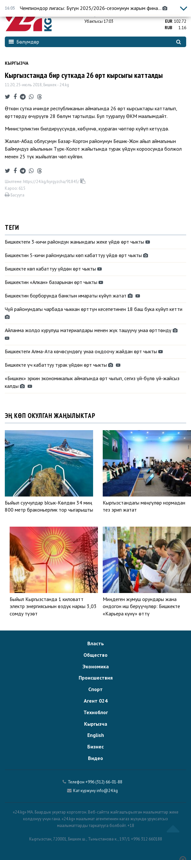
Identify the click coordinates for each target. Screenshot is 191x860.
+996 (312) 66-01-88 (103, 782)
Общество (95, 655)
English (95, 735)
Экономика (95, 666)
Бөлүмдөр (24, 41)
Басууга (14, 195)
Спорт (95, 689)
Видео (95, 758)
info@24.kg (107, 790)
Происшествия (96, 677)
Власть (95, 643)
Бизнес (95, 746)
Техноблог (95, 712)
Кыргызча (16, 63)
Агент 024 (96, 700)
